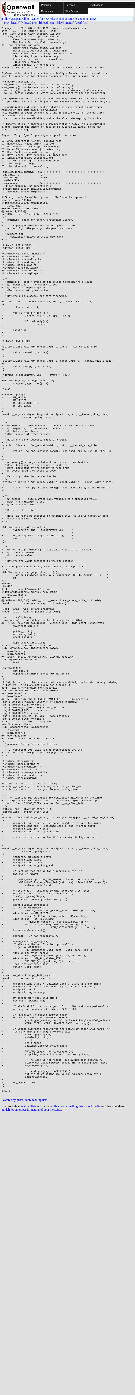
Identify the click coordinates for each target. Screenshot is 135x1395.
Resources (47, 11)
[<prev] (6, 22)
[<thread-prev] (29, 22)
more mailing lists (36, 1313)
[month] (69, 22)
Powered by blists (12, 1313)
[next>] (15, 22)
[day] (60, 22)
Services (70, 5)
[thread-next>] (48, 22)
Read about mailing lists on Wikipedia (77, 1320)
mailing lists (28, 1320)
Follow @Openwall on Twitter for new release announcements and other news (49, 18)
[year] (78, 22)
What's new (72, 11)
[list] (85, 22)
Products (46, 5)
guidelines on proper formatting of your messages (31, 1323)
